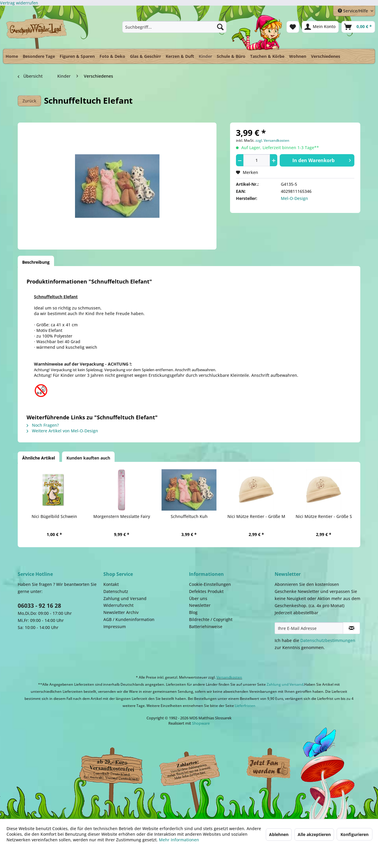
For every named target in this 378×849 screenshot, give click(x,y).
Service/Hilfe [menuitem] (353, 11)
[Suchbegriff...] (174, 27)
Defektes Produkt (206, 591)
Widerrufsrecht (118, 605)
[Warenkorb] (358, 27)
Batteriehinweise (205, 626)
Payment (195, 767)
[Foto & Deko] (112, 56)
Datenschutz (115, 591)
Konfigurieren (354, 834)
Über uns (198, 598)
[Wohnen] (298, 56)
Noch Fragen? (43, 425)
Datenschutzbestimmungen (327, 640)
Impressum (114, 626)
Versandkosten (229, 677)
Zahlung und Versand (124, 598)
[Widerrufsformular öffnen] (19, 3)
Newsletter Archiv (121, 612)
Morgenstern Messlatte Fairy (121, 516)
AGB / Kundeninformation (128, 619)
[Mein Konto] (320, 27)
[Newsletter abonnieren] (351, 628)
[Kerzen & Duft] (179, 56)
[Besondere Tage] (38, 56)
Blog (193, 612)
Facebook (268, 767)
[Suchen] (220, 27)
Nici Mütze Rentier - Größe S (324, 516)
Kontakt (111, 584)
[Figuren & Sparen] (77, 56)
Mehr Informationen (179, 840)
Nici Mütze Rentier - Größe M (256, 516)
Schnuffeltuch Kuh (189, 516)
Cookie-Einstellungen (210, 584)
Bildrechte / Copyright (210, 619)
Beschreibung (36, 262)
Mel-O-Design (294, 198)
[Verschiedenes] (326, 56)
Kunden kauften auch (88, 458)
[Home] (11, 56)
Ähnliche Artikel (38, 458)
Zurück (29, 101)
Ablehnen (279, 834)
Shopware (201, 723)
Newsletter (200, 605)
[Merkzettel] (292, 27)
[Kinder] (205, 55)
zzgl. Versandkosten (272, 140)
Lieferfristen (245, 705)
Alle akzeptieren (314, 834)
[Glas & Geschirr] (145, 56)
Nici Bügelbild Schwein (54, 516)
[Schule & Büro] (231, 56)
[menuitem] (174, 27)
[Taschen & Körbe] (267, 56)
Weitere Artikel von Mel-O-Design (62, 431)
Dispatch (110, 768)
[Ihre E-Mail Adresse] (309, 628)
